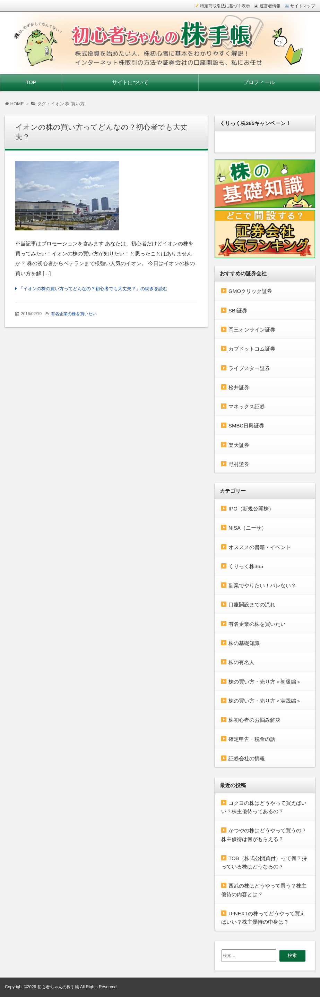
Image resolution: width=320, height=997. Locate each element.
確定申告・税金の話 (251, 739)
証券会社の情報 (246, 758)
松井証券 (238, 387)
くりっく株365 (245, 566)
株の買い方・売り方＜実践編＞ (264, 701)
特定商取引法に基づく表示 (225, 5)
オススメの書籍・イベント (259, 547)
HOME (14, 103)
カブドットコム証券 (251, 349)
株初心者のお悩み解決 (254, 720)
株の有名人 (241, 662)
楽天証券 (238, 445)
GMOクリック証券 (250, 291)
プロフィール (259, 82)
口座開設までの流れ (251, 604)
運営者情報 (270, 5)
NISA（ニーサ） (247, 528)
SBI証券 (237, 310)
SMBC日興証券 (246, 425)
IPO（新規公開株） (251, 509)
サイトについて (130, 82)
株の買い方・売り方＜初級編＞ (264, 682)
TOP (31, 82)
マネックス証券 (246, 406)
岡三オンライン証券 (251, 330)
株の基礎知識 (244, 643)
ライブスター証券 (249, 368)
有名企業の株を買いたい (74, 313)
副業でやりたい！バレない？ (262, 585)
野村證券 (238, 464)
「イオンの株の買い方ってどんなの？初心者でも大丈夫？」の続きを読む (93, 288)
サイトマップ (302, 5)
